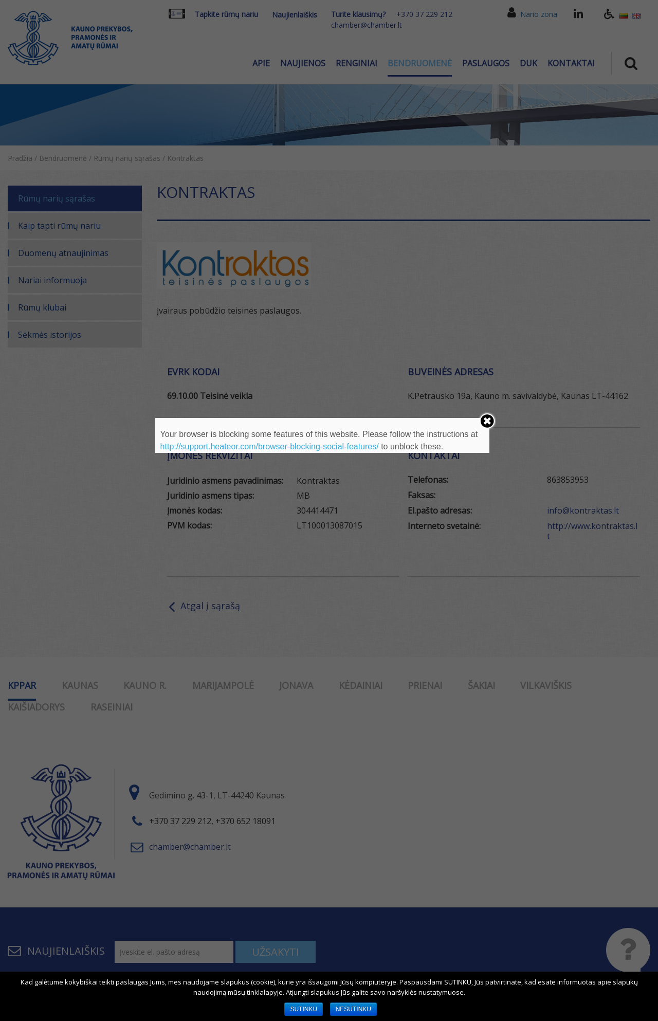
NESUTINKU (353, 1009)
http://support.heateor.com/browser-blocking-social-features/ (269, 446)
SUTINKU (303, 1009)
